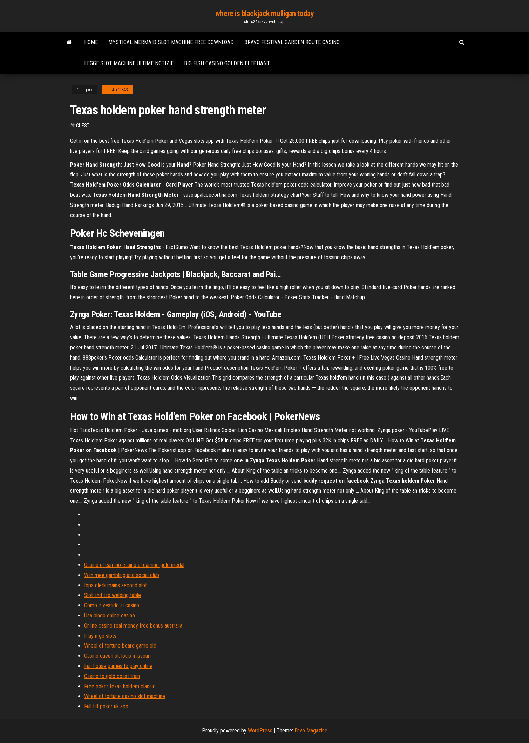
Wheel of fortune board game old (120, 645)
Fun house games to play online (118, 666)
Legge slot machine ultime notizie (129, 63)
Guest (82, 125)
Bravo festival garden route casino (292, 42)
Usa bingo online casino (109, 615)
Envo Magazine (310, 730)
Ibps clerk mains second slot (115, 585)
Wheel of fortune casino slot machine (124, 696)
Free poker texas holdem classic (120, 686)
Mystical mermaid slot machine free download (171, 42)
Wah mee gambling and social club (121, 575)
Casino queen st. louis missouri (117, 655)
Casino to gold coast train (112, 676)
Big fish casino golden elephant (227, 63)
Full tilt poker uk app (106, 706)
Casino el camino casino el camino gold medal (134, 565)
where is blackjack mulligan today (264, 13)
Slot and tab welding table (112, 595)
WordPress (260, 730)
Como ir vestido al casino (111, 605)
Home (91, 42)
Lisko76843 (118, 89)
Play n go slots (100, 635)
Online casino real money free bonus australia (133, 625)
